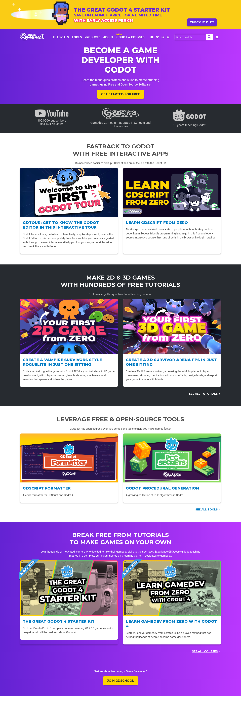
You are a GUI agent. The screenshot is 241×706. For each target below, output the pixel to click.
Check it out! (202, 22)
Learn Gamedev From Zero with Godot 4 (171, 623)
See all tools (206, 509)
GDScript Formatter (47, 488)
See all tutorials (203, 393)
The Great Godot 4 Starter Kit (59, 621)
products (93, 37)
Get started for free (120, 94)
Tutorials (60, 37)
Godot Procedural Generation (162, 488)
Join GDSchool (120, 681)
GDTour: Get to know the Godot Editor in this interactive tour (61, 225)
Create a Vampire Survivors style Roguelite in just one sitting (62, 362)
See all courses (205, 651)
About (108, 37)
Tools (77, 37)
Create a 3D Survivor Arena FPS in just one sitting (171, 362)
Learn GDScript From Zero (157, 222)
